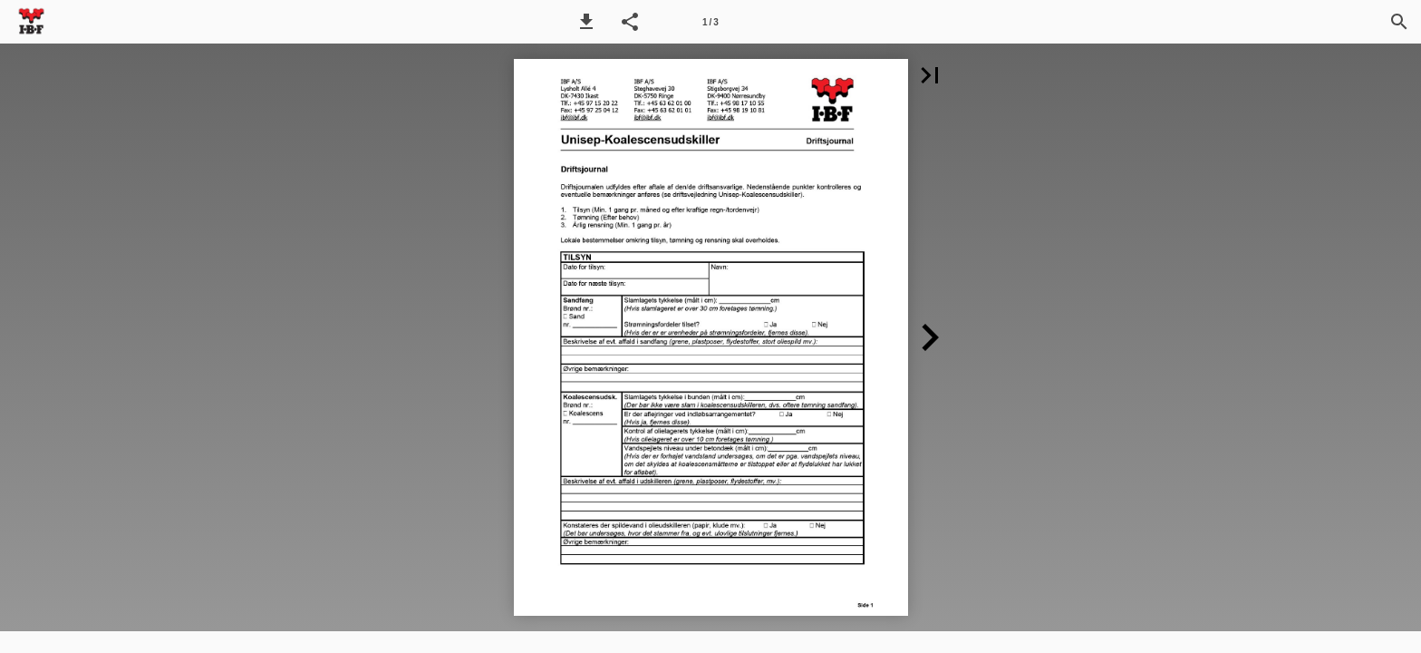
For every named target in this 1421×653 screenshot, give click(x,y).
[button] (586, 22)
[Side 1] (710, 22)
